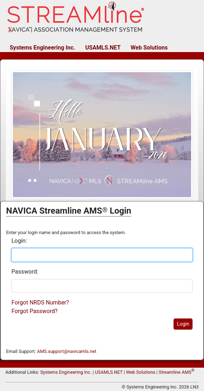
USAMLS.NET (103, 47)
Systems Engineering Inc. (42, 47)
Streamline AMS (176, 372)
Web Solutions (149, 47)
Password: (24, 271)
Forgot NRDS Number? (40, 302)
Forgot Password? (34, 311)
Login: (19, 240)
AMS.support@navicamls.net (66, 351)
